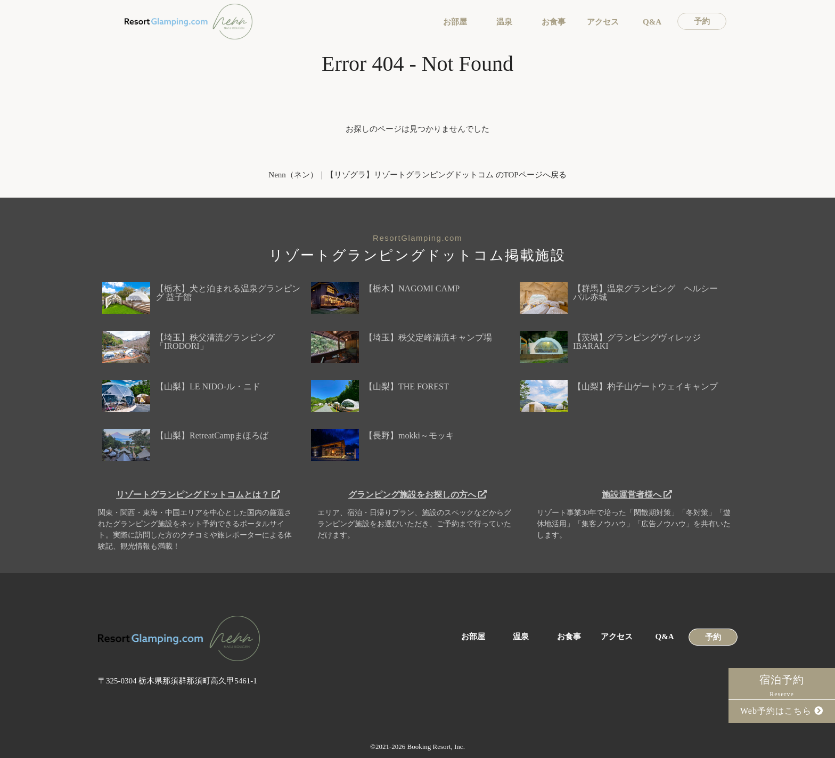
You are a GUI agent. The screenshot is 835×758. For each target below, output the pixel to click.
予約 (702, 22)
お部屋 (455, 22)
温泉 (504, 22)
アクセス (603, 22)
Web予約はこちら (781, 710)
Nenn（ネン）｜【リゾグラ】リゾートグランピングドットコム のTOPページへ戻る (417, 174)
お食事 (554, 22)
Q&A (652, 22)
